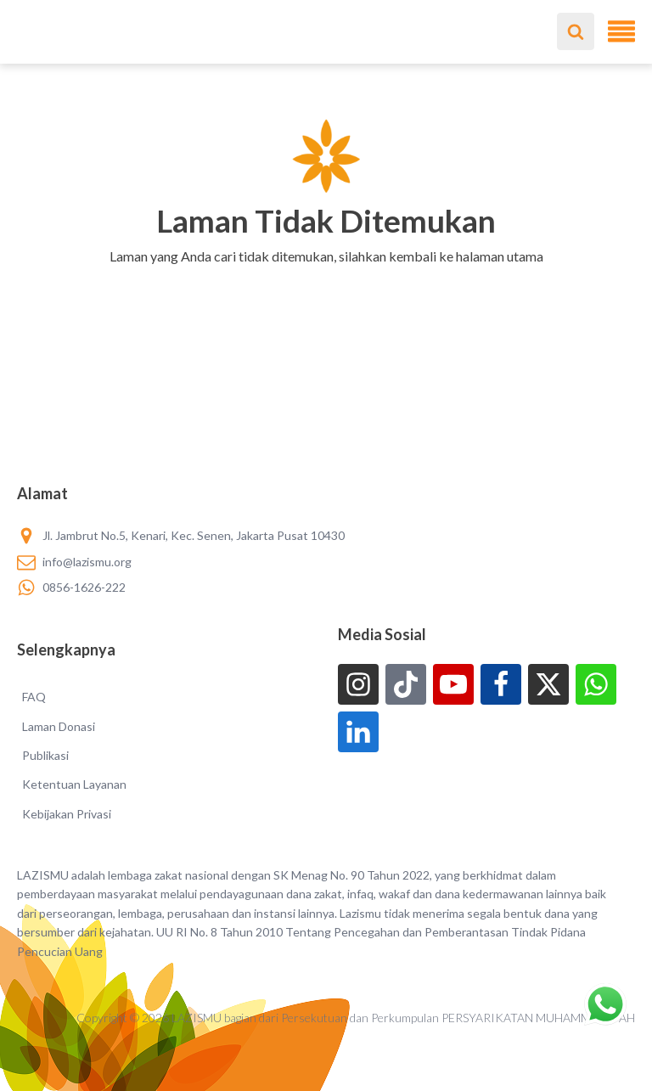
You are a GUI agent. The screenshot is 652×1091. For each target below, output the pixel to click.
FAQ (34, 696)
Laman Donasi (58, 726)
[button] (326, 278)
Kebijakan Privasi (66, 814)
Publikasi (45, 755)
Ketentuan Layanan (74, 784)
